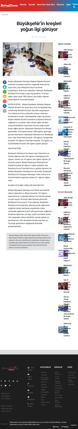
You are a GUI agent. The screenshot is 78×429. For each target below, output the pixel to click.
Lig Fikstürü (59, 388)
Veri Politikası (5, 399)
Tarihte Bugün (57, 392)
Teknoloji (44, 387)
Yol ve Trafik (57, 378)
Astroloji (71, 384)
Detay (56, 427)
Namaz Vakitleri (58, 382)
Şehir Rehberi (57, 401)
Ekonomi (60, 4)
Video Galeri (30, 377)
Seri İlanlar (58, 398)
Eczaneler (58, 386)
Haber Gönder (6, 411)
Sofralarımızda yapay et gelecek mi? (69, 120)
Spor (42, 400)
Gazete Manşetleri (58, 405)
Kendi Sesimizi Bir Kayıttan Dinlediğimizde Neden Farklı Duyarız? (69, 253)
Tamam (64, 427)
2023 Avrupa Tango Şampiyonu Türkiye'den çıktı (68, 54)
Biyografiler (72, 377)
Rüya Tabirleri (71, 381)
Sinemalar (58, 395)
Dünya (43, 397)
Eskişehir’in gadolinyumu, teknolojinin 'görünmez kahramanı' (69, 132)
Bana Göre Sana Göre (46, 4)
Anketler (71, 375)
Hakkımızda (5, 393)
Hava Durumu (58, 373)
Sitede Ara (72, 372)
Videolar (23, 4)
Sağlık (43, 390)
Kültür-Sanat (45, 402)
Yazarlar (31, 4)
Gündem (44, 395)
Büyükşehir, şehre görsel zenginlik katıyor (68, 86)
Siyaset (43, 384)
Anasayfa (5, 14)
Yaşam (43, 405)
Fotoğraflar (45, 392)
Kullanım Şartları (7, 406)
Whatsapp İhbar (6, 409)
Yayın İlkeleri (5, 396)
